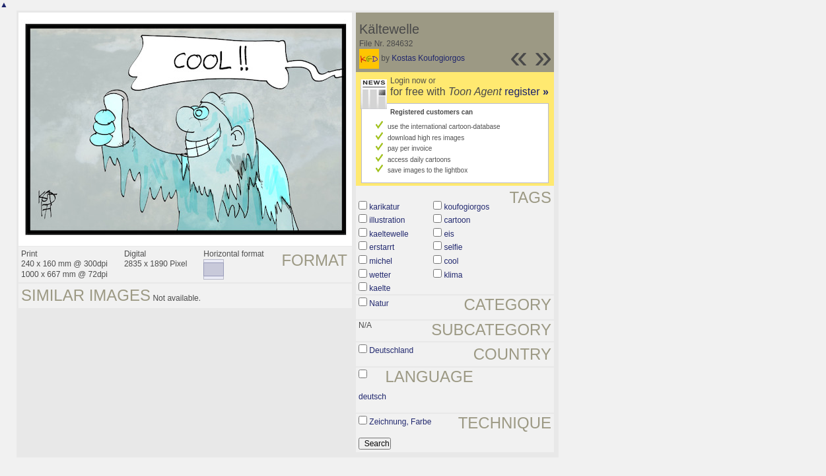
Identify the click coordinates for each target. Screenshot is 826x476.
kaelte (379, 288)
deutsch (372, 396)
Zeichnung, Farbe (400, 421)
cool (451, 261)
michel (380, 261)
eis (449, 234)
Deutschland (391, 350)
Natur (378, 303)
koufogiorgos (466, 207)
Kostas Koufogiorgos (428, 58)
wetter (380, 275)
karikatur (384, 207)
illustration (387, 220)
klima (453, 275)
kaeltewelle (388, 234)
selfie (453, 247)
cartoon (457, 220)
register (526, 91)
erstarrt (381, 247)
